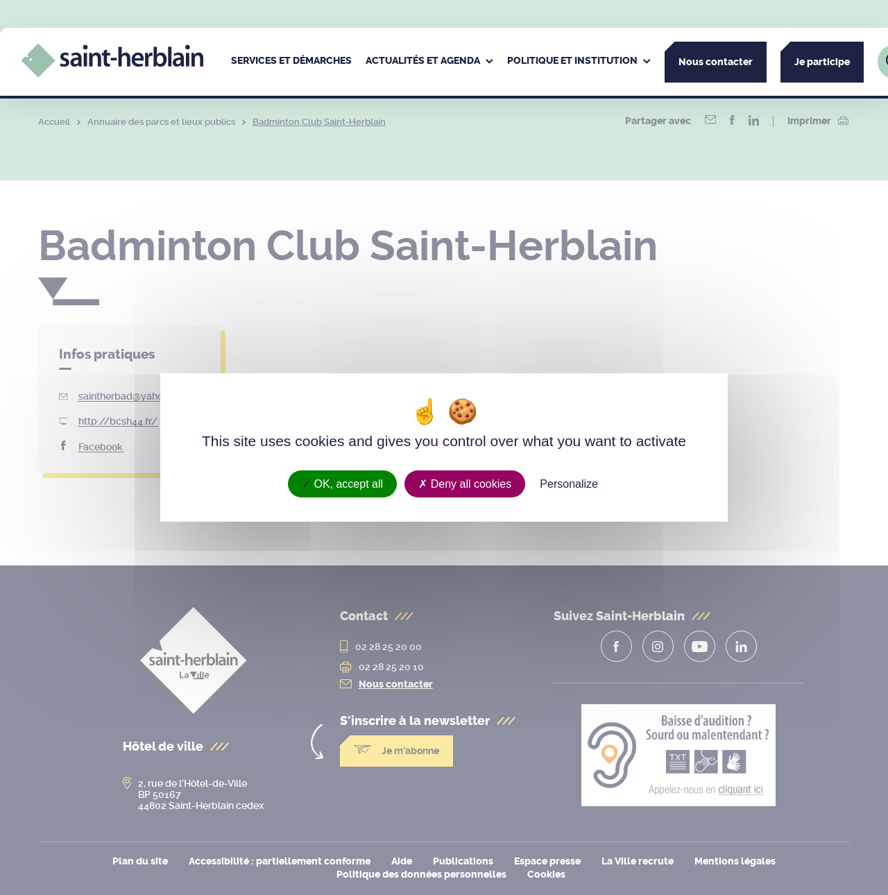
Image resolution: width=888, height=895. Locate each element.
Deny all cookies (464, 484)
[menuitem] (291, 62)
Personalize (569, 484)
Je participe (822, 62)
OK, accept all (342, 484)
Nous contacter (715, 62)
